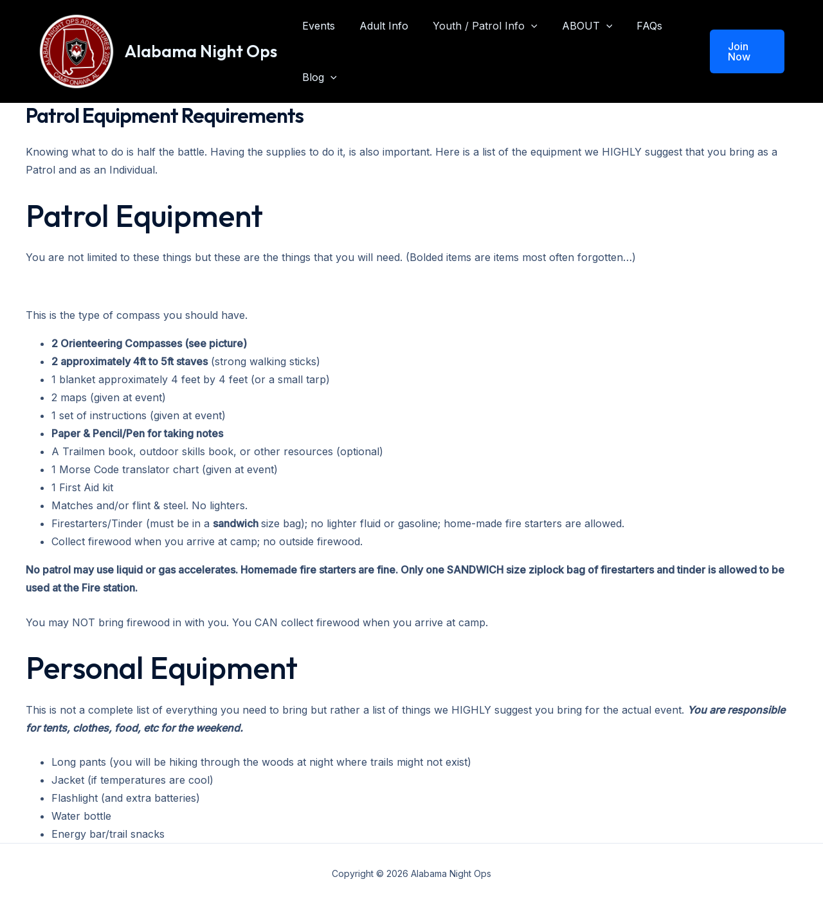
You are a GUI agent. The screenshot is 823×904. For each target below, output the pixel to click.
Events (316, 25)
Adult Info (378, 25)
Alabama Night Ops (201, 51)
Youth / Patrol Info (475, 25)
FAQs (632, 25)
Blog (317, 77)
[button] (745, 51)
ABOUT (573, 25)
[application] (521, 25)
